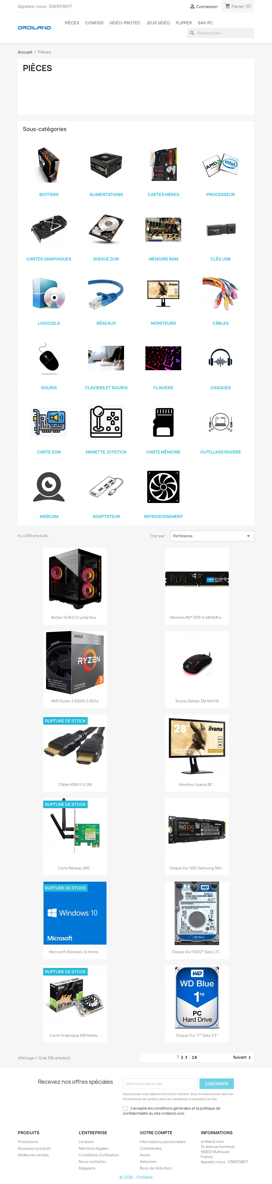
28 (195, 1057)
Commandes (151, 1148)
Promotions (28, 1141)
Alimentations (106, 194)
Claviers (163, 388)
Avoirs (145, 1155)
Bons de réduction (156, 1168)
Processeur (220, 194)
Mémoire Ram (163, 259)
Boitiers (49, 194)
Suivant (243, 1058)
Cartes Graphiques (48, 259)
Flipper (184, 23)
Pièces (72, 23)
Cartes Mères (163, 194)
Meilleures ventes (33, 1155)
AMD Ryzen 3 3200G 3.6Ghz (75, 701)
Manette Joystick (106, 452)
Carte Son (49, 452)
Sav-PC (205, 23)
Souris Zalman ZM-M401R (197, 701)
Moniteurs (163, 323)
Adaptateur (106, 516)
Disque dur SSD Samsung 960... (197, 868)
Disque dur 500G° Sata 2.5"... (197, 951)
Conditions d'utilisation (99, 1155)
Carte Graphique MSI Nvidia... (75, 1035)
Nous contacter (92, 1161)
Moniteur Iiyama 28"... (197, 784)
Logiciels (49, 323)
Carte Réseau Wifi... (75, 868)
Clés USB (220, 259)
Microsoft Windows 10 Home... (75, 951)
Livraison (86, 1141)
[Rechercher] (220, 33)
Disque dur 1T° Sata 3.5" (197, 1035)
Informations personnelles (163, 1141)
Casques (220, 388)
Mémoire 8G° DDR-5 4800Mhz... (197, 617)
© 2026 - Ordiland (136, 1177)
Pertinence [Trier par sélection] (212, 536)
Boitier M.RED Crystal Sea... (75, 617)
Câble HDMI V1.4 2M (75, 784)
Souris (49, 388)
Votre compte (156, 1133)
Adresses (148, 1161)
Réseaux (106, 323)
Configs (94, 23)
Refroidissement (163, 516)
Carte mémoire (163, 452)
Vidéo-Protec (125, 23)
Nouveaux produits (34, 1148)
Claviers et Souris (106, 388)
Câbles (221, 323)
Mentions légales (94, 1148)
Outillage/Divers (220, 452)
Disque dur (106, 259)
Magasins (87, 1168)
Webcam (49, 516)
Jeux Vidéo (158, 23)
